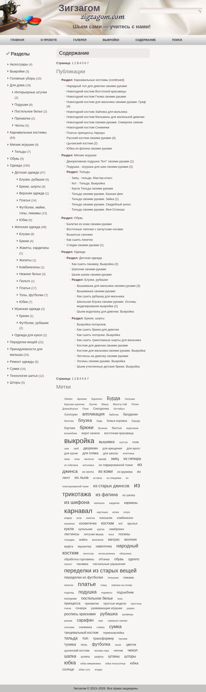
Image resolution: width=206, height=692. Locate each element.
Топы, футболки (31, 295)
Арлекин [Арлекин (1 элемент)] (82, 398)
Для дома (17, 85)
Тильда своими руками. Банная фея (97, 194)
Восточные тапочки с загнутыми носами (95, 229)
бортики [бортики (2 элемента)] (69, 428)
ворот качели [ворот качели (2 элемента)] (91, 433)
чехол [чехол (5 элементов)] (132, 650)
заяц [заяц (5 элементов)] (115, 458)
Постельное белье (29, 111)
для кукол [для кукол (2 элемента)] (133, 448)
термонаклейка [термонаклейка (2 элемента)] (113, 632)
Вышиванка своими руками (96, 291)
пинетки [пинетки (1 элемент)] (68, 585)
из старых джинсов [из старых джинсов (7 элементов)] (111, 486)
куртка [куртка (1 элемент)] (100, 529)
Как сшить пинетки (80, 239)
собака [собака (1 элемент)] (101, 627)
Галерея (79, 40)
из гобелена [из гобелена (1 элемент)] (71, 465)
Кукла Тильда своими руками (92, 188)
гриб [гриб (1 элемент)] (76, 448)
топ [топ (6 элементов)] (85, 638)
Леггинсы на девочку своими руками (102, 356)
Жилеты (25, 260)
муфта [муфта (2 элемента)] (68, 546)
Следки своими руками (83, 245)
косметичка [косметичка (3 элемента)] (88, 523)
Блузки (24, 234)
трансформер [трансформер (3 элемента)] (103, 638)
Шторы (15, 382)
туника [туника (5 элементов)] (70, 644)
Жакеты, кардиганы (34, 248)
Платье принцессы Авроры (86, 133)
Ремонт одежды (22, 362)
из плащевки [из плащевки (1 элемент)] (114, 478)
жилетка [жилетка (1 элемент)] (89, 459)
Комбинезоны (29, 267)
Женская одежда (27, 227)
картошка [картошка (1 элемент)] (102, 512)
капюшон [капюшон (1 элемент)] (99, 503)
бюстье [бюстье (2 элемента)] (117, 428)
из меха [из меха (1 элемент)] (97, 478)
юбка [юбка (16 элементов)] (70, 663)
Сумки (14, 369)
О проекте (49, 40)
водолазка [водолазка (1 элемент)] (132, 428)
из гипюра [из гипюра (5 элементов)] (132, 458)
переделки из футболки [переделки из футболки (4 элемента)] (83, 577)
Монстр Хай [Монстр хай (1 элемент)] (120, 404)
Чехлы (19, 125)
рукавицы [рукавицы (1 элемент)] (127, 614)
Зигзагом (79, 8)
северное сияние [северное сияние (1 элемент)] (117, 620)
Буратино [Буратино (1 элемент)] (96, 398)
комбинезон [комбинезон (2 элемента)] (125, 518)
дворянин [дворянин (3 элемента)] (90, 448)
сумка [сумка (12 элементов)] (115, 626)
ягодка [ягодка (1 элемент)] (98, 669)
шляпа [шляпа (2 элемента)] (85, 656)
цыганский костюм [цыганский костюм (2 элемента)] (77, 650)
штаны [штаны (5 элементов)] (114, 656)
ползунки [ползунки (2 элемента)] (70, 598)
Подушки (21, 104)
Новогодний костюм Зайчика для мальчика (97, 111)
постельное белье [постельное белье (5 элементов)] (97, 598)
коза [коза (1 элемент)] (79, 518)
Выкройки (111, 40)
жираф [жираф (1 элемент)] (102, 459)
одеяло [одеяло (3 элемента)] (133, 559)
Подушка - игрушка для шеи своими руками (97, 166)
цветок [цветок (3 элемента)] (131, 644)
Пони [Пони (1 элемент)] (85, 408)
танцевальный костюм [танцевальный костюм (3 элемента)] (81, 632)
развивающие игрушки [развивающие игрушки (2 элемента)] (106, 608)
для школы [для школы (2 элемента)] (110, 453)
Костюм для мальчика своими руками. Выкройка (111, 350)
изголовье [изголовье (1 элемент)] (88, 465)
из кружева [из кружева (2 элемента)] (125, 471)
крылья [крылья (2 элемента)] (132, 523)
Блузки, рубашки (32, 179)
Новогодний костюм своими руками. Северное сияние (105, 122)
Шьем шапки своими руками (92, 274)
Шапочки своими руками (89, 269)
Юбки (23, 220)
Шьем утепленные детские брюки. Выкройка (108, 366)
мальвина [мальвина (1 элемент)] (97, 539)
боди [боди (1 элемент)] (99, 420)
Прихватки (22, 118)
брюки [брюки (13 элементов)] (86, 427)
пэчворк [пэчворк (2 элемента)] (81, 608)
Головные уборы (22, 78)
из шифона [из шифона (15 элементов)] (77, 502)
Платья (24, 200)
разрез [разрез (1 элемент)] (131, 608)
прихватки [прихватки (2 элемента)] (92, 603)
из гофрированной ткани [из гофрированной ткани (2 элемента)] (116, 465)
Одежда (16, 165)
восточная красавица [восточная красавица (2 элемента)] (119, 433)
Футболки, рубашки (34, 323)
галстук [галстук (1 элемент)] (123, 442)
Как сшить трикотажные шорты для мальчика (109, 340)
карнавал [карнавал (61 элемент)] (78, 510)
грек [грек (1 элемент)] (66, 448)
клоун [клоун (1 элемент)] (127, 512)
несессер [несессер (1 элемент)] (88, 553)
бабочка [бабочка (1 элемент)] (114, 414)
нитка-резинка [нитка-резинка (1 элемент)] (106, 553)
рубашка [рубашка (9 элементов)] (109, 613)
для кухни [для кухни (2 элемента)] (71, 453)
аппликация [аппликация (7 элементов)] (93, 414)
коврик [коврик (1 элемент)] (68, 518)
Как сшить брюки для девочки (98, 329)
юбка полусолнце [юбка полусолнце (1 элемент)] (115, 663)
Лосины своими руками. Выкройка (101, 361)
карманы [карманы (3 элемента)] (131, 503)
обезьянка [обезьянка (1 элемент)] (125, 553)
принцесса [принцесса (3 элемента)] (72, 603)
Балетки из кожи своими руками (89, 224)
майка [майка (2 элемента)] (83, 539)
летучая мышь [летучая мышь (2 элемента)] (94, 534)
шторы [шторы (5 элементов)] (130, 656)
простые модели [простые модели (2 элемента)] (114, 603)
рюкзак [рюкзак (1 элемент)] (68, 620)
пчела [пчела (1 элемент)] (67, 608)
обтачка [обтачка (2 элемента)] (104, 559)
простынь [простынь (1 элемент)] (136, 603)
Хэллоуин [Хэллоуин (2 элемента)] (71, 414)
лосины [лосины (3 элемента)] (124, 534)
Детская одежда (27, 172)
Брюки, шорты (30, 186)
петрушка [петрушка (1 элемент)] (113, 577)
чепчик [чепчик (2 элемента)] (118, 650)
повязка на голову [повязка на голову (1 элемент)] (121, 585)
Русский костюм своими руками (89, 138)
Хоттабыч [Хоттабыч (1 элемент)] (119, 408)
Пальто (24, 281)
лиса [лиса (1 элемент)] (111, 534)
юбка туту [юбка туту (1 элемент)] (84, 669)
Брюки (24, 241)
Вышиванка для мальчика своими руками (106, 286)
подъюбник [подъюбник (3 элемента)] (125, 592)
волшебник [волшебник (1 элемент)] (70, 433)
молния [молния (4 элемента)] (130, 539)
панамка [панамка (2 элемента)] (82, 564)
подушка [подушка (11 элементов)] (87, 591)
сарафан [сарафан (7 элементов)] (85, 620)
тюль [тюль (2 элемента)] (84, 644)
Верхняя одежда (31, 193)
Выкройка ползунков (91, 324)
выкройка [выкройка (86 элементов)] (79, 440)
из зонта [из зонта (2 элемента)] (88, 471)
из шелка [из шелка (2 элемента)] (129, 495)
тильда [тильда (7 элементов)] (71, 638)
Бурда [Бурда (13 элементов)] (113, 398)
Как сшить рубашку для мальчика (100, 296)
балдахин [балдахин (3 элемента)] (130, 414)
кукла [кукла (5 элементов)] (69, 529)
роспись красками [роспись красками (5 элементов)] (80, 614)
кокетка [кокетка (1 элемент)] (90, 518)
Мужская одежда (27, 309)
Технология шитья (23, 376)
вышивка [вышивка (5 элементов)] (107, 442)
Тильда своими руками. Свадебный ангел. (101, 204)
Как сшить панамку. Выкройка (93, 264)
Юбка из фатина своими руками (89, 148)
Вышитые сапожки (80, 234)
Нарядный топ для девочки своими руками (97, 86)
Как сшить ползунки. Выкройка (98, 335)
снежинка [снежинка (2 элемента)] (85, 627)
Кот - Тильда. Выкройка (88, 183)
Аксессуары (19, 64)
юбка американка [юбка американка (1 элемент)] (90, 663)
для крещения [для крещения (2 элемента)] (112, 448)
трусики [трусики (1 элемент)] (123, 638)
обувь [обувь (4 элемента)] (119, 559)
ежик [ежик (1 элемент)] (67, 459)
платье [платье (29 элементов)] (87, 584)
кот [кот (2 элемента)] (121, 523)
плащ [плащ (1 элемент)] (104, 585)
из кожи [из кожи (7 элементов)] (105, 471)
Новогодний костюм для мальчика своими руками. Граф (106, 102)
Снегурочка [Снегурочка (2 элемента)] (101, 408)
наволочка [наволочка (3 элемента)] (104, 546)
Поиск (177, 40)
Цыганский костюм (80, 143)
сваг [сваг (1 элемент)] (100, 620)
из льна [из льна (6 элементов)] (81, 477)
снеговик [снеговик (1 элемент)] (69, 627)
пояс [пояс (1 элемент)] (120, 598)
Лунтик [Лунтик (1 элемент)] (93, 404)
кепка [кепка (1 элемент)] (115, 512)
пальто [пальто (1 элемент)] (68, 564)
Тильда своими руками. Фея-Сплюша (98, 209)
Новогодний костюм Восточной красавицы (96, 91)
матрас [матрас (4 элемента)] (114, 539)
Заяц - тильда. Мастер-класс (92, 178)
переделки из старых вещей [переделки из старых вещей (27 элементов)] (100, 570)
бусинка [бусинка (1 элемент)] (102, 428)
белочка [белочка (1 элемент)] (69, 420)
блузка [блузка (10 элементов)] (85, 420)
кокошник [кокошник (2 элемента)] (105, 518)
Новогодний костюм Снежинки (88, 127)
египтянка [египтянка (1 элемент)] (128, 453)
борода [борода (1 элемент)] (136, 420)
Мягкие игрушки (22, 144)
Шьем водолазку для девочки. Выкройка (105, 311)
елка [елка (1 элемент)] (77, 459)
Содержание (145, 40)
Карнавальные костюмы (28, 132)
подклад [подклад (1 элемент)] (69, 592)
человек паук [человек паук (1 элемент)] (101, 650)
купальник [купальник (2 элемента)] (86, 529)
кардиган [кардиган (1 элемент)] (114, 503)
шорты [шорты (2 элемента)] (99, 656)
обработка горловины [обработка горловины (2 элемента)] (79, 559)
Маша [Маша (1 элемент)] (104, 404)
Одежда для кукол (28, 335)
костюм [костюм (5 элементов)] (107, 523)
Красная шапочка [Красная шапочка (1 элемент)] (74, 404)
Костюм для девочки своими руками (102, 345)
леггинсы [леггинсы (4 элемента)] (71, 534)
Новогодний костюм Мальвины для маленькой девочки (105, 117)
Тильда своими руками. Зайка (93, 199)
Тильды (20, 151)
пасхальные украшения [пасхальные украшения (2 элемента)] (109, 564)
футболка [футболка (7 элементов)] (101, 644)
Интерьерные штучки (31, 92)
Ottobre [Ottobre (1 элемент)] (68, 398)
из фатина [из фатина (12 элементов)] (107, 494)
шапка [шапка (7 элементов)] (70, 656)
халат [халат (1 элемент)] (118, 644)
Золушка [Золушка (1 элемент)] (130, 398)
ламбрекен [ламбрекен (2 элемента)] (116, 529)
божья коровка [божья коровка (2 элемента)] (117, 420)
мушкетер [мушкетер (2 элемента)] (84, 546)
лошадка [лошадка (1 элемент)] (69, 539)
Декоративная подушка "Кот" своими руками (98, 161)
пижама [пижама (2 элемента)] (128, 577)
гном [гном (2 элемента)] (135, 442)
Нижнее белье (30, 274)
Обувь (14, 158)
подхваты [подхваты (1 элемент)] (106, 592)
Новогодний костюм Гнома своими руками (96, 96)
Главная (17, 40)
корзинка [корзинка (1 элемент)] (69, 523)
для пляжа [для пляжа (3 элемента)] (90, 453)
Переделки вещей (23, 342)
